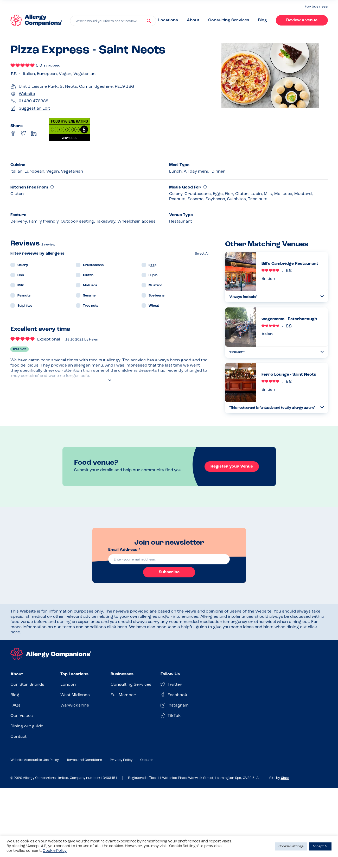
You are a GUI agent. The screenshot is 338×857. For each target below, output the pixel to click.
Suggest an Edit (34, 108)
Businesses (122, 674)
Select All (202, 253)
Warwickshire (74, 705)
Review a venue (301, 20)
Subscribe (169, 572)
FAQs (15, 705)
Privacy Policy (121, 760)
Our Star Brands (27, 685)
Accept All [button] (320, 846)
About (193, 20)
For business (316, 7)
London (68, 685)
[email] (169, 559)
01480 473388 (33, 101)
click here (117, 627)
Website (27, 94)
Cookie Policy (55, 851)
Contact (18, 737)
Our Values (21, 716)
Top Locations (74, 674)
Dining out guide (26, 726)
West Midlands (75, 695)
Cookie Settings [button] (291, 846)
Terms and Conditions (84, 760)
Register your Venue (232, 466)
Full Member (123, 695)
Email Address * (124, 550)
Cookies (146, 760)
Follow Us (170, 674)
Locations (168, 20)
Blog (262, 20)
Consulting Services (228, 20)
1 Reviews (51, 66)
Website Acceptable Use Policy (34, 760)
